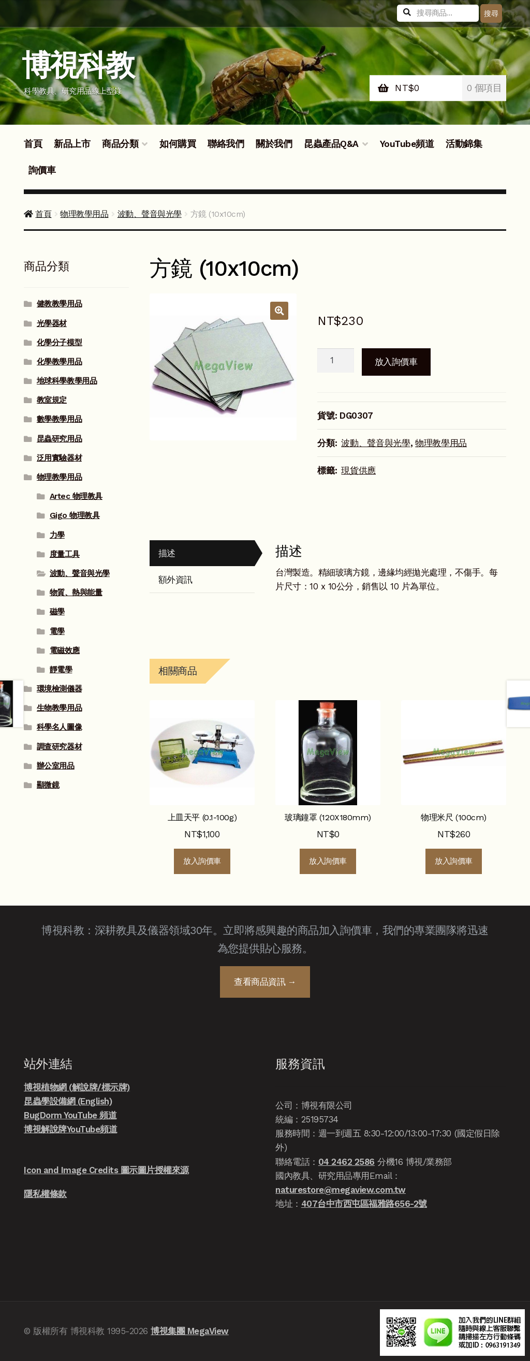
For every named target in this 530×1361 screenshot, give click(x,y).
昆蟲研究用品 (59, 438)
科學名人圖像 (59, 727)
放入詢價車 (396, 362)
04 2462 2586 (346, 1162)
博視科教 (78, 65)
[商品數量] (335, 360)
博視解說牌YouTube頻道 (70, 1129)
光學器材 (52, 323)
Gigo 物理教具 (75, 515)
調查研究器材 (59, 746)
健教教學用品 (59, 303)
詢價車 (42, 170)
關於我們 (274, 144)
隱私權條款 (45, 1194)
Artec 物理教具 (76, 496)
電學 (57, 631)
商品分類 (120, 144)
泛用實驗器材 (59, 458)
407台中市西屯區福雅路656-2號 (364, 1204)
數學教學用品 (59, 419)
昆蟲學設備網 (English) (68, 1101)
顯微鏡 (48, 785)
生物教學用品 (59, 708)
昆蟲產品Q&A (331, 144)
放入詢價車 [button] (202, 861)
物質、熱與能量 (76, 592)
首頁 (33, 144)
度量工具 (65, 554)
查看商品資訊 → (265, 982)
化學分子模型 (59, 342)
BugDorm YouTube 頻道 (70, 1115)
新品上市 (72, 144)
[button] (279, 311)
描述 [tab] (166, 553)
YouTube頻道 (407, 144)
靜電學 (61, 669)
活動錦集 (464, 144)
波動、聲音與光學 (149, 214)
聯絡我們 (226, 144)
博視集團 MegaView (190, 1331)
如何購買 (177, 144)
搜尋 (491, 13)
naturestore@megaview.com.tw (340, 1190)
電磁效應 (65, 650)
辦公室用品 (56, 766)
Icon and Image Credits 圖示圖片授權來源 (106, 1170)
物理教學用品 (84, 214)
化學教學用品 (59, 361)
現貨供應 (358, 470)
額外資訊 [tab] (175, 579)
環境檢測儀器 (59, 688)
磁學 (57, 611)
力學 (57, 535)
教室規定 (52, 400)
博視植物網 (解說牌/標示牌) (77, 1087)
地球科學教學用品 (67, 381)
